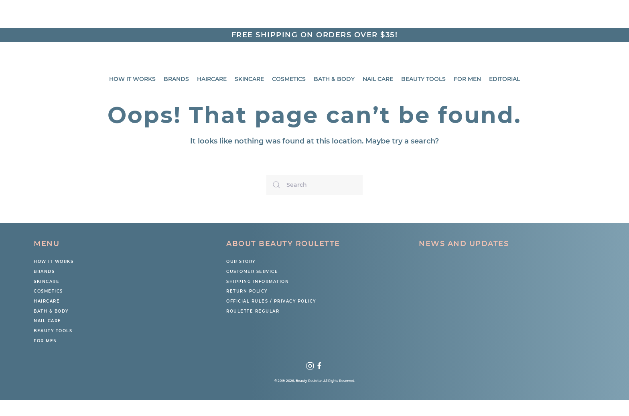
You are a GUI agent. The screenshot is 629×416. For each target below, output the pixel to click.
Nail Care (378, 79)
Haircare (212, 79)
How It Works (132, 79)
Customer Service (252, 271)
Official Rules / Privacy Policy (271, 301)
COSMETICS (48, 291)
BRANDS (176, 79)
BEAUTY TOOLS (53, 331)
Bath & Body (334, 79)
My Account (465, 17)
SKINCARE (46, 281)
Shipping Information (257, 281)
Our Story (241, 261)
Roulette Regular (252, 311)
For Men (467, 79)
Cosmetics (289, 79)
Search (585, 18)
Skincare (249, 79)
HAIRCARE (47, 301)
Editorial (504, 79)
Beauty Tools (423, 79)
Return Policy (247, 291)
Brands (44, 271)
